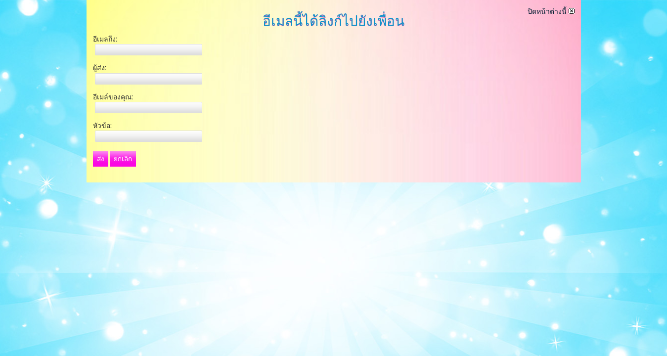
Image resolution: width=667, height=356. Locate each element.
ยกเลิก (123, 159)
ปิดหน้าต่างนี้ (551, 11)
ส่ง (100, 159)
